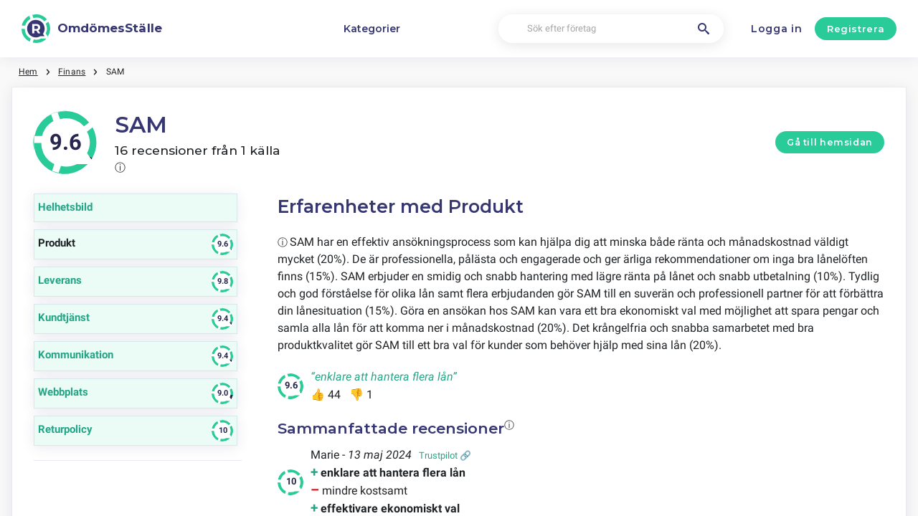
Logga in (777, 28)
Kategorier (372, 28)
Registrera (856, 28)
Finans (71, 72)
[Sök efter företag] (611, 29)
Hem (28, 72)
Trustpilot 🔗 (445, 455)
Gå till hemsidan (830, 142)
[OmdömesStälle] (92, 28)
